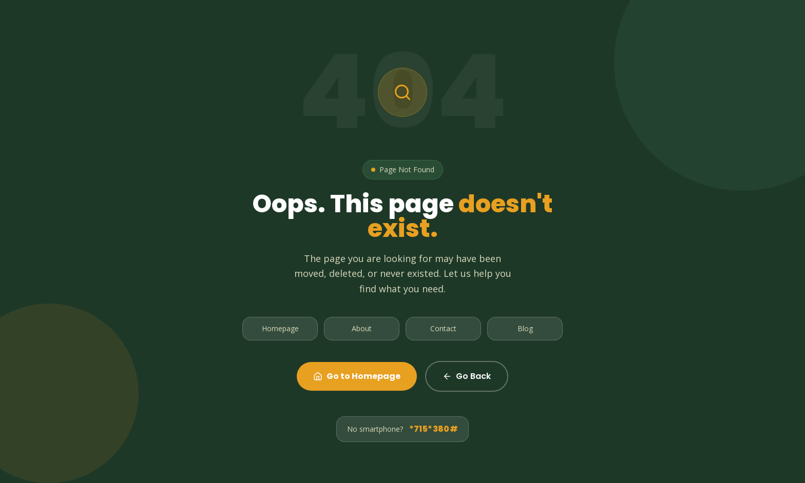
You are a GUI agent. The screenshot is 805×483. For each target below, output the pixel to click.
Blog (525, 328)
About (362, 328)
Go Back (467, 376)
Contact (443, 328)
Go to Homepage (356, 376)
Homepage (280, 328)
